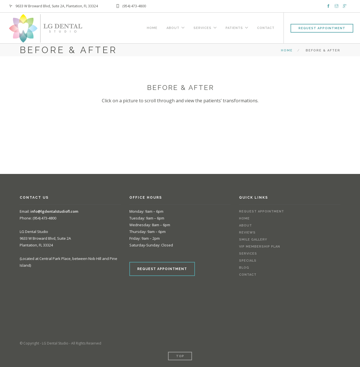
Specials (247, 260)
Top (180, 356)
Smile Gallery (253, 239)
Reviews (247, 232)
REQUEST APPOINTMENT (162, 269)
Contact (265, 27)
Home (152, 27)
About (172, 27)
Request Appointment (321, 28)
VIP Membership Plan (259, 246)
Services (203, 27)
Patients (234, 27)
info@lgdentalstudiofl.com (54, 211)
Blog (244, 267)
